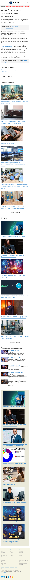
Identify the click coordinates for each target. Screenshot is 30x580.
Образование (3, 556)
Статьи (11, 549)
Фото (20, 559)
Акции (20, 555)
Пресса (11, 559)
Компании (3, 559)
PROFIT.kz (4, 572)
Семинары (21, 552)
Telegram (5, 62)
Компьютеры (3, 560)
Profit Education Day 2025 (14, 357)
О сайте (2, 567)
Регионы (11, 28)
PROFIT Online (13, 568)
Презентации (21, 561)
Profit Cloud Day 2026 (13, 350)
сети (5, 563)
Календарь (21, 549)
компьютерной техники (6, 46)
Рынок (11, 552)
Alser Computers (15, 26)
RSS (16, 567)
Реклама (7, 567)
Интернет (3, 552)
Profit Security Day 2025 (14, 365)
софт (6, 555)
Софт (2, 564)
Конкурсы (21, 564)
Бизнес (7, 28)
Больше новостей (15, 212)
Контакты (12, 567)
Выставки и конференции (24, 560)
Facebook (24, 60)
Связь (2, 551)
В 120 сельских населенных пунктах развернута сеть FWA (17, 6)
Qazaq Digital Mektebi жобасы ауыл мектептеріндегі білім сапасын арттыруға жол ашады (13, 164)
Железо (2, 555)
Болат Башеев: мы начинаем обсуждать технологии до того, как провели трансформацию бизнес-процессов (13, 541)
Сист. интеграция (4, 561)
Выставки (21, 551)
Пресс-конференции (23, 563)
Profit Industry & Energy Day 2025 (16, 380)
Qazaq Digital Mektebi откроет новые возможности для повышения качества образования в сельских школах (14, 186)
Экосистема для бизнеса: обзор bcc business (13, 236)
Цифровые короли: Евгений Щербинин (13, 521)
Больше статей (15, 342)
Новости (2, 549)
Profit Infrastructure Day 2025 (15, 372)
